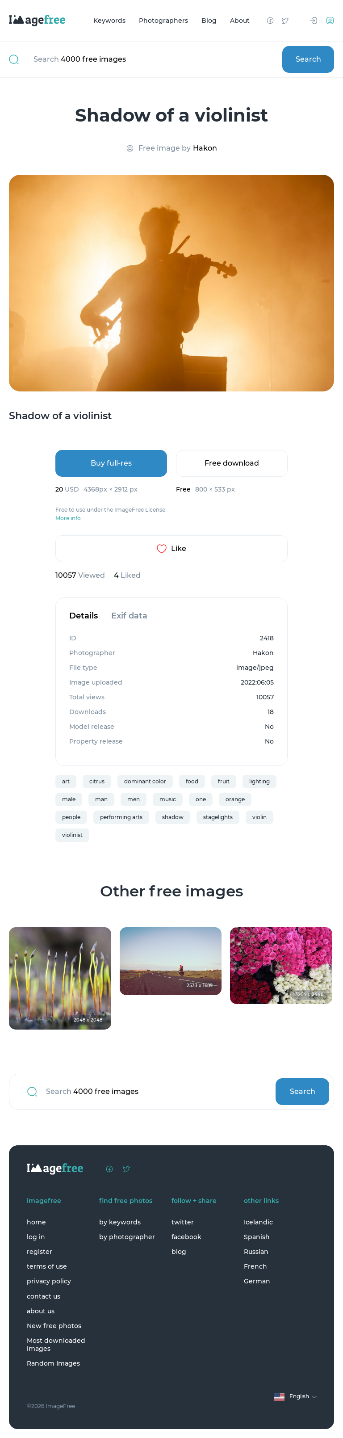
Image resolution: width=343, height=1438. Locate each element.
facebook (186, 1237)
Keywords (109, 21)
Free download (232, 463)
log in (36, 1237)
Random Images (53, 1363)
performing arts (121, 817)
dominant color (145, 781)
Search (308, 59)
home (36, 1222)
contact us (43, 1296)
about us (40, 1311)
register (39, 1252)
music (167, 799)
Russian (256, 1252)
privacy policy (49, 1281)
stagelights (218, 817)
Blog (209, 21)
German (257, 1281)
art (66, 781)
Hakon (205, 148)
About (240, 21)
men (133, 799)
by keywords (120, 1222)
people (71, 817)
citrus (97, 781)
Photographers (163, 21)
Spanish (257, 1237)
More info (68, 518)
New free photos (54, 1326)
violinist (72, 835)
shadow (173, 817)
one (201, 799)
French (255, 1266)
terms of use (47, 1266)
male (68, 799)
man (101, 799)
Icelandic (258, 1222)
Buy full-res (111, 463)
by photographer (127, 1237)
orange (235, 799)
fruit (224, 781)
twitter (183, 1222)
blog (179, 1252)
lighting (259, 781)
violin (259, 817)
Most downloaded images (56, 1345)
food (192, 781)
